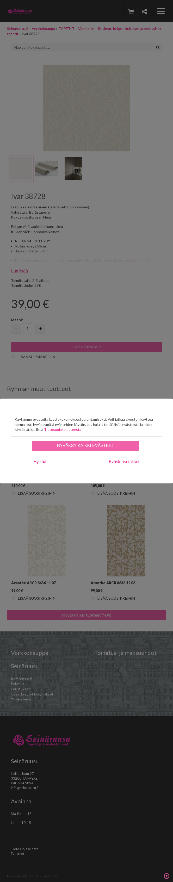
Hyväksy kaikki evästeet (85, 445)
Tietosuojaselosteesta (62, 429)
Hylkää (40, 461)
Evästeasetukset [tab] (124, 461)
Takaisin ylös (166, 875)
